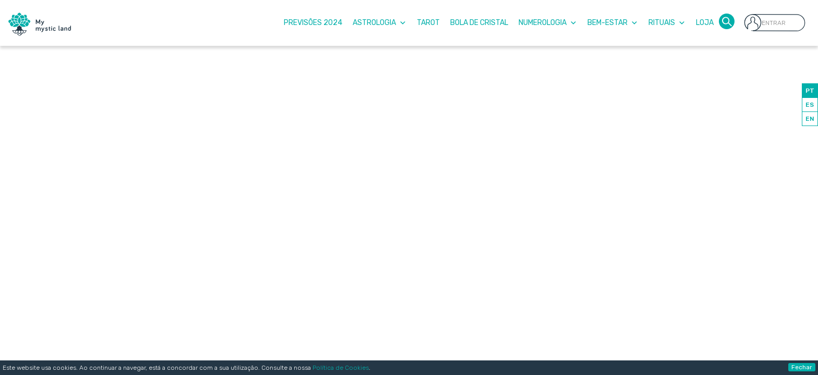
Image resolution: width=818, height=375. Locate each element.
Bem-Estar (612, 22)
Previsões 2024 (313, 22)
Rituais (666, 22)
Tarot (428, 22)
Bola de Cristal (479, 22)
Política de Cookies (340, 367)
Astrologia (379, 22)
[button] (727, 21)
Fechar (801, 367)
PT (809, 90)
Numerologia (548, 22)
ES (809, 104)
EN (809, 118)
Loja (705, 22)
